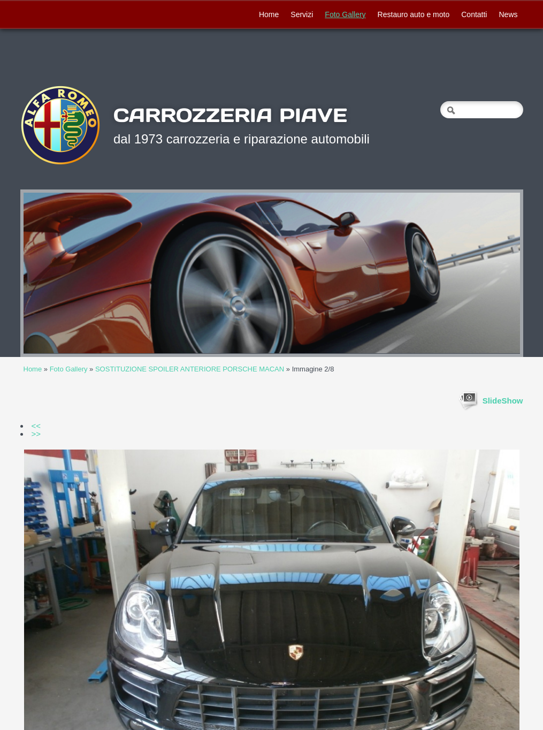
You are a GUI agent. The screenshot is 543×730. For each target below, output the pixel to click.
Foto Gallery (345, 14)
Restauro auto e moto (414, 14)
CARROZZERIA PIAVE (230, 115)
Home (269, 14)
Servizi (301, 14)
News (508, 14)
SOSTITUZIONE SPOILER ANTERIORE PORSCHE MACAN (189, 369)
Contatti (474, 14)
